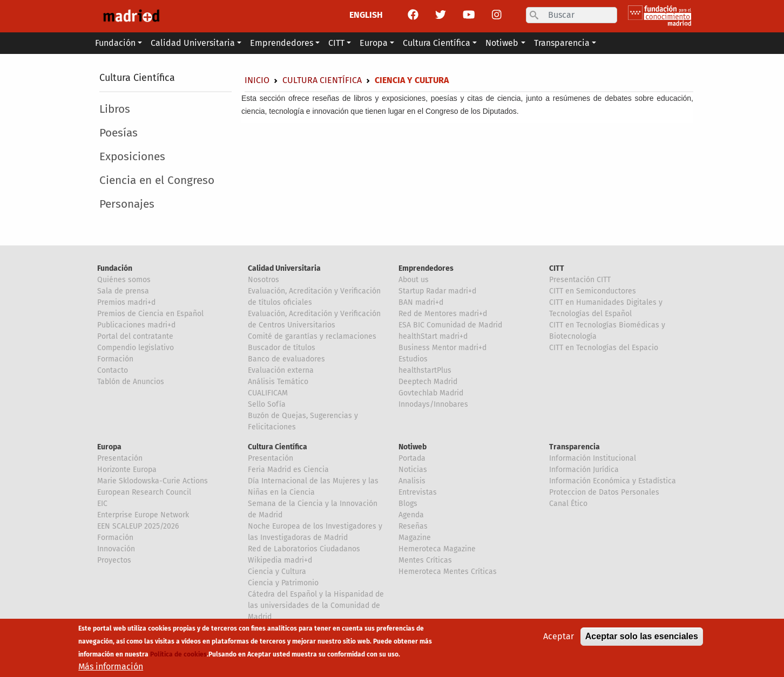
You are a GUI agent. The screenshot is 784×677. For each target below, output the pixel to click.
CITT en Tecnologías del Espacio (603, 347)
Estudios (413, 359)
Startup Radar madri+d (437, 291)
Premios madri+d (126, 302)
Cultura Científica (137, 78)
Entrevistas (417, 492)
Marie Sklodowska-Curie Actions (152, 480)
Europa (109, 447)
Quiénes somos (124, 279)
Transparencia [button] (562, 43)
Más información (110, 670)
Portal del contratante (135, 336)
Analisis (411, 480)
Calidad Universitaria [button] (193, 43)
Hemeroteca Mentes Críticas (447, 571)
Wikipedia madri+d (280, 560)
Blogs (407, 503)
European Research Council (144, 492)
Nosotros (263, 279)
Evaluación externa (281, 370)
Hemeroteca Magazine (437, 548)
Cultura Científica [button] (436, 43)
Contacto (112, 370)
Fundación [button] (115, 43)
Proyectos (114, 560)
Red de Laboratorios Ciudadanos (304, 548)
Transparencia (574, 447)
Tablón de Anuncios (130, 381)
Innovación (116, 548)
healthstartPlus (424, 370)
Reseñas (413, 526)
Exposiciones (132, 156)
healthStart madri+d (433, 336)
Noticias (412, 469)
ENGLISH (366, 15)
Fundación (114, 268)
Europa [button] (374, 43)
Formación (115, 359)
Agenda (411, 514)
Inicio (257, 80)
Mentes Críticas (425, 560)
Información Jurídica (584, 469)
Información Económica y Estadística (612, 480)
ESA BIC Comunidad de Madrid (450, 325)
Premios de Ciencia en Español (150, 313)
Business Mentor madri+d (442, 347)
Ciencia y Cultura (277, 571)
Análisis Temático (278, 381)
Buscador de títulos (281, 347)
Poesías (118, 133)
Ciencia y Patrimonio (283, 582)
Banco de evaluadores (286, 359)
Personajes (126, 204)
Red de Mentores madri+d (442, 313)
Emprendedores (426, 268)
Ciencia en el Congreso (156, 180)
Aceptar (558, 639)
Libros (114, 109)
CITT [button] (336, 43)
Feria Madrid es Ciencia (288, 469)
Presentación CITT (580, 279)
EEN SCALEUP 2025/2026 (138, 526)
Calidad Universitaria (284, 268)
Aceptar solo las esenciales (641, 639)
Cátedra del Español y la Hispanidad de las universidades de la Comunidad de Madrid (316, 605)
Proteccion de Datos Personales (604, 492)
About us (413, 279)
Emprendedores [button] (281, 43)
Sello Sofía (267, 404)
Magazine (414, 537)
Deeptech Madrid (427, 381)
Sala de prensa (123, 291)
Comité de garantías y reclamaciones (312, 336)
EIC (102, 503)
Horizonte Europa (127, 469)
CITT (556, 268)
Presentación (120, 458)
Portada (411, 458)
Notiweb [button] (501, 43)
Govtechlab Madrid (430, 393)
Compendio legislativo (135, 347)
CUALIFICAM (268, 393)
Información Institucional (592, 458)
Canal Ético (568, 503)
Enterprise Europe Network (143, 514)
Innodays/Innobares (433, 404)
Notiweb (412, 447)
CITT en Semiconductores (592, 291)
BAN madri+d (420, 302)
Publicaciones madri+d (136, 325)
